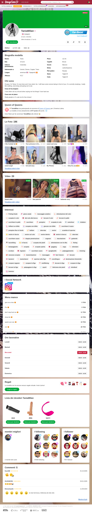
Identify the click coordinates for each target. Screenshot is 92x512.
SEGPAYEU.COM (36, 506)
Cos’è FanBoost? (82, 36)
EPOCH (30, 506)
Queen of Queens (44, 108)
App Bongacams (61, 6)
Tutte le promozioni (40, 6)
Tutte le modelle (7, 6)
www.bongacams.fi (20, 506)
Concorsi (51, 6)
